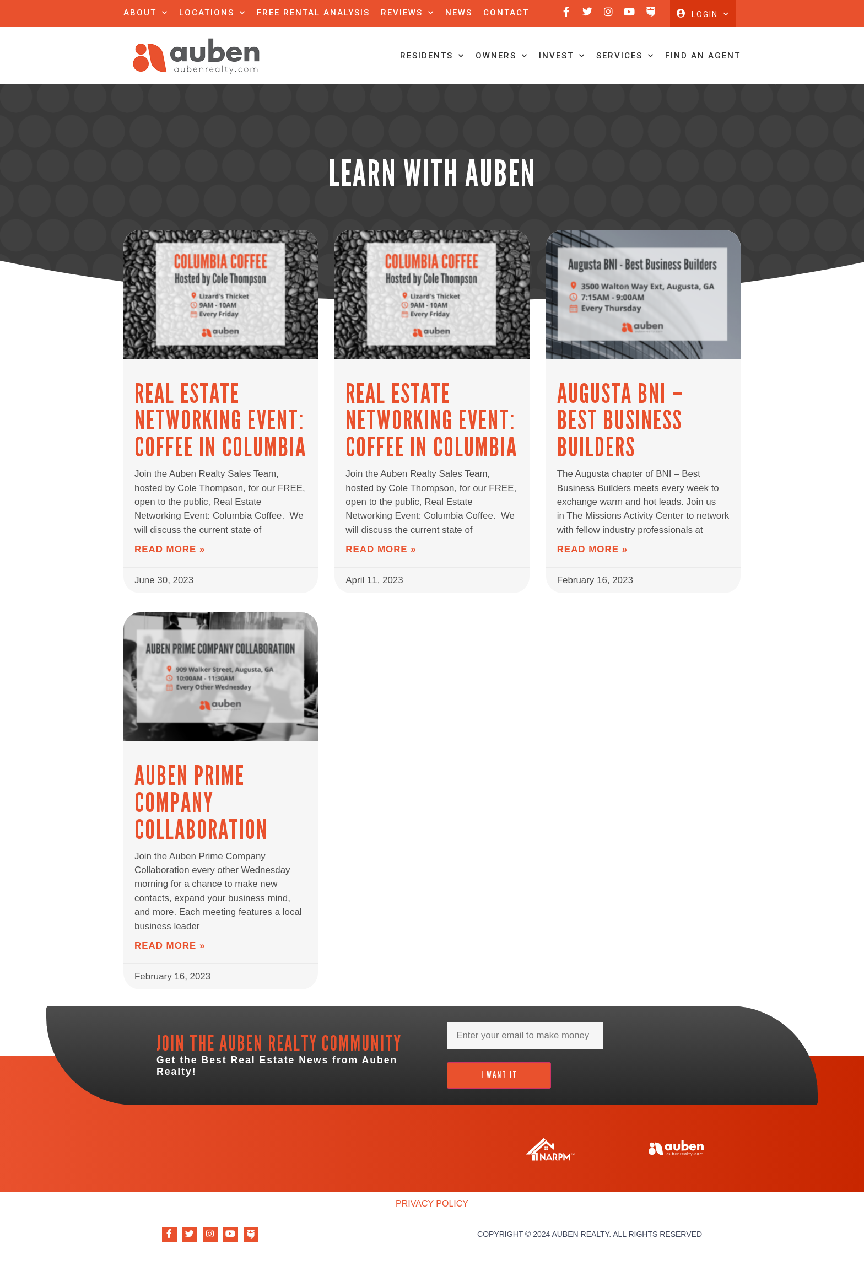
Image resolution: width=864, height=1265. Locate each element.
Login (711, 26)
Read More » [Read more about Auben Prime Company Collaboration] (168, 952)
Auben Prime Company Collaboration (198, 816)
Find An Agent (703, 80)
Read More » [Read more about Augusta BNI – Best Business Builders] (590, 540)
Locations (212, 12)
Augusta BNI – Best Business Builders (639, 431)
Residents (432, 80)
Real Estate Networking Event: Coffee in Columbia (216, 444)
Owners (502, 80)
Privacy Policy (432, 1209)
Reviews (407, 12)
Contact (506, 13)
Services (625, 80)
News (458, 13)
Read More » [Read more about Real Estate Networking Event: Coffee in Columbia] (168, 566)
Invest (562, 80)
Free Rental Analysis (313, 13)
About (145, 12)
